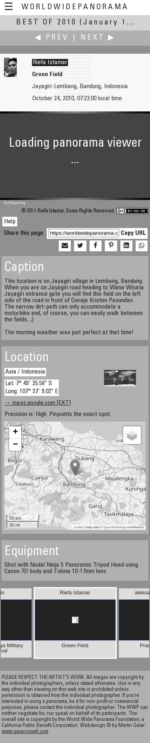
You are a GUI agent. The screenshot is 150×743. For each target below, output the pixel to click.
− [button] (15, 445)
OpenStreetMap (114, 527)
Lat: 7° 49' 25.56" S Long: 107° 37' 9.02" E (31, 387)
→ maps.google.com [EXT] (37, 403)
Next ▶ (98, 38)
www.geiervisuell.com (25, 732)
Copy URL (133, 233)
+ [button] (15, 432)
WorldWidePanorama (75, 7)
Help (10, 221)
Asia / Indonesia (25, 372)
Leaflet (78, 527)
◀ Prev (52, 38)
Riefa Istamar (50, 62)
